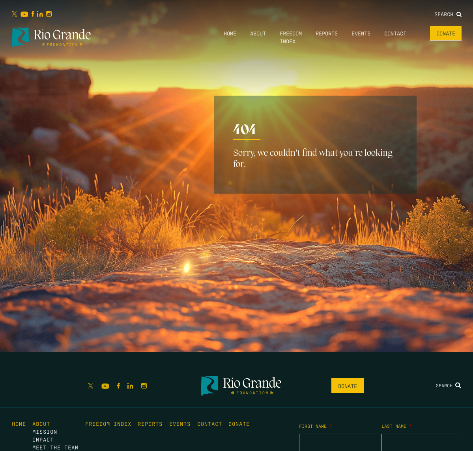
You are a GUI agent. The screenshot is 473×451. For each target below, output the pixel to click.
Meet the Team (55, 447)
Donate (445, 33)
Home (230, 33)
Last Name (396, 426)
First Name (315, 426)
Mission (44, 431)
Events (360, 33)
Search (448, 13)
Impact (43, 439)
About (258, 33)
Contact (395, 33)
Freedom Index (108, 423)
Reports (327, 33)
